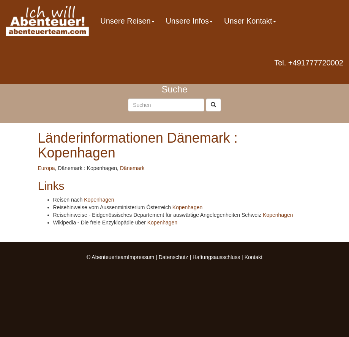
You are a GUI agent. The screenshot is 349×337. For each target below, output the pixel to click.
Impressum (141, 257)
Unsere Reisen (127, 21)
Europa (46, 168)
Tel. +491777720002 (308, 63)
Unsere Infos (189, 21)
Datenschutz (173, 257)
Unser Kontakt (250, 21)
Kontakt (253, 257)
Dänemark (132, 168)
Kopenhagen (99, 200)
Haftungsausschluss (216, 257)
